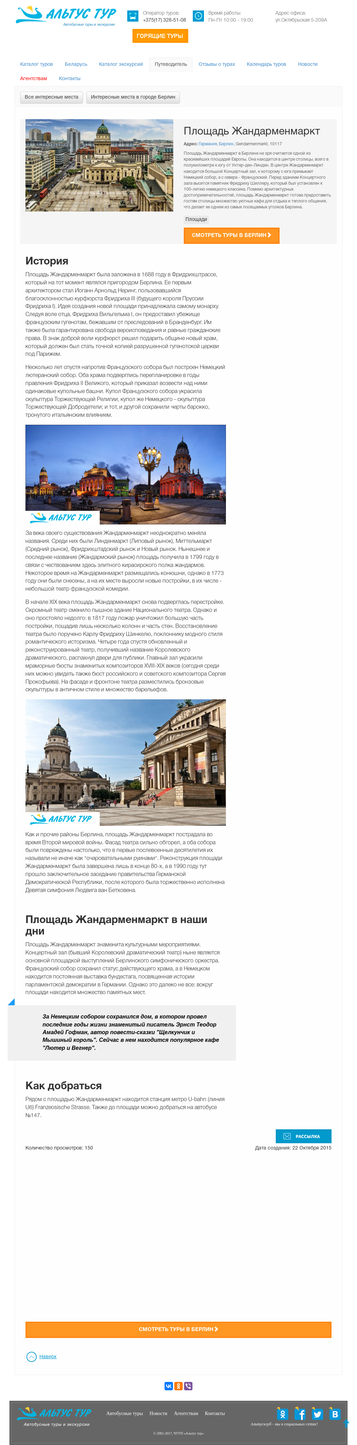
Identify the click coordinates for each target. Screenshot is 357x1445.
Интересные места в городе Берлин (133, 97)
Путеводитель (171, 64)
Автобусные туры (124, 1413)
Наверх (47, 1357)
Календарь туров (266, 64)
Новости (308, 64)
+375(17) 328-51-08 (164, 20)
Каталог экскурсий (121, 64)
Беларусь (76, 64)
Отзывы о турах (217, 64)
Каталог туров (36, 64)
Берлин (226, 144)
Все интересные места (51, 97)
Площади (196, 219)
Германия (208, 144)
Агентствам (33, 79)
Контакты (70, 79)
